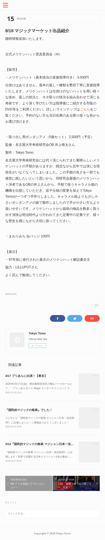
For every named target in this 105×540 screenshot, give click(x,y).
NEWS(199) (10, 294)
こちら (85, 109)
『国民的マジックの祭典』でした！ (28, 410)
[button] (5, 5)
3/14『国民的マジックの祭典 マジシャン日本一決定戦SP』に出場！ (50, 444)
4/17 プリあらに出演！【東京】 (26, 376)
